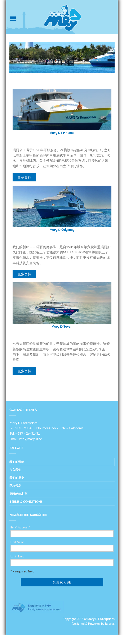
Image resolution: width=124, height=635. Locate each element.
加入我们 (15, 470)
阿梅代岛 (15, 485)
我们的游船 (16, 462)
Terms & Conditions (26, 501)
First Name (17, 542)
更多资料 (24, 177)
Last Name (17, 556)
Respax (110, 623)
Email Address (20, 527)
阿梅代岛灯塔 (18, 493)
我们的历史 (16, 477)
